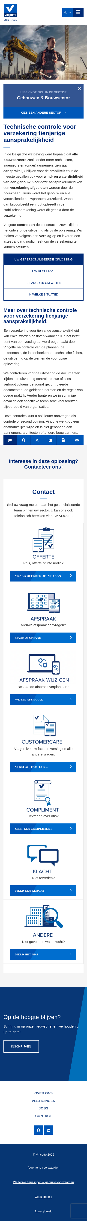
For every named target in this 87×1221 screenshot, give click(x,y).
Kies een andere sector (43, 112)
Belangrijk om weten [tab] (43, 283)
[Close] (79, 89)
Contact (43, 1116)
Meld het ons (43, 954)
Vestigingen (43, 1101)
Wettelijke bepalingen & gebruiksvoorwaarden (43, 1182)
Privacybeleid (43, 1211)
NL (67, 12)
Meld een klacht (43, 891)
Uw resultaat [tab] (43, 271)
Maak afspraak (43, 638)
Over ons (43, 1093)
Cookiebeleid (43, 1197)
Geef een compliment (43, 829)
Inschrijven (21, 1046)
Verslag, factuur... (43, 767)
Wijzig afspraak (43, 699)
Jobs (43, 1108)
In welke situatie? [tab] (43, 294)
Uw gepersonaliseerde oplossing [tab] (43, 259)
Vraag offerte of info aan (43, 576)
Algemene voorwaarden (43, 1167)
